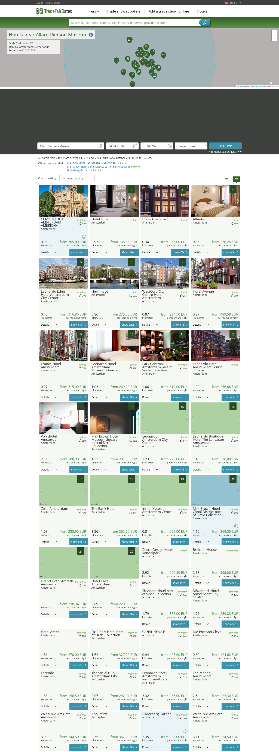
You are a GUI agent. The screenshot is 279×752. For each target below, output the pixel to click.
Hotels (202, 11)
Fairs (93, 11)
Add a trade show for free (169, 11)
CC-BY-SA (275, 86)
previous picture (41, 201)
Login (39, 2)
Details (49, 252)
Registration (52, 2)
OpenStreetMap (257, 86)
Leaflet (240, 86)
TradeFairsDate (54, 10)
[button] (140, 57)
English (235, 2)
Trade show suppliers (124, 11)
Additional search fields (223, 151)
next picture (86, 201)
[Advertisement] (139, 113)
